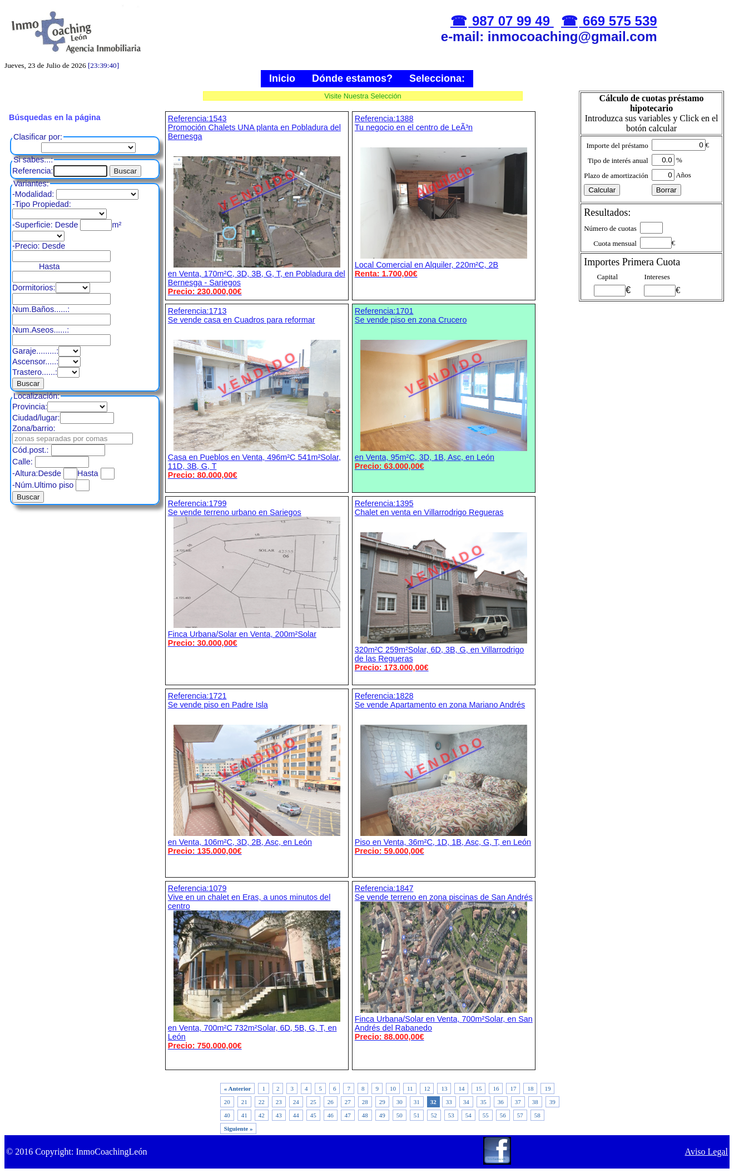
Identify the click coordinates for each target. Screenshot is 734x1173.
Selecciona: (437, 78)
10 (393, 1088)
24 (296, 1101)
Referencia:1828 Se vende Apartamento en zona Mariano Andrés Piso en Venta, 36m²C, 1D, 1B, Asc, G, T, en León (444, 773)
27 (348, 1101)
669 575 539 (618, 20)
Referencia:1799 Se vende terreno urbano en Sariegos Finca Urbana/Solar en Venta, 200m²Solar (257, 573)
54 (468, 1115)
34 (466, 1101)
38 (535, 1101)
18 (530, 1088)
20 (227, 1101)
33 (449, 1101)
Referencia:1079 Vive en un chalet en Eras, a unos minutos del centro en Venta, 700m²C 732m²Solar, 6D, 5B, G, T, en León (257, 967)
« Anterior (237, 1088)
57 (520, 1115)
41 (244, 1115)
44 (296, 1115)
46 (331, 1115)
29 (382, 1101)
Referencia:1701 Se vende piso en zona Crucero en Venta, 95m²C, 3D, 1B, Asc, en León (444, 388)
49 (382, 1115)
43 (279, 1115)
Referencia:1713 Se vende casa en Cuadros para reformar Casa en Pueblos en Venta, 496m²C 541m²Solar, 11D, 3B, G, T (257, 392)
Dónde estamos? (352, 78)
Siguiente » (238, 1128)
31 (417, 1101)
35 (483, 1101)
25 (313, 1101)
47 (348, 1115)
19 (547, 1088)
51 (417, 1115)
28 (365, 1101)
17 (513, 1088)
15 (478, 1088)
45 (313, 1115)
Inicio (282, 78)
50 (399, 1115)
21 (244, 1101)
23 (279, 1101)
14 (461, 1088)
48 (365, 1115)
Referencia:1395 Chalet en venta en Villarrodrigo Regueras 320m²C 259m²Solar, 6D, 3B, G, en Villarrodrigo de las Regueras (444, 585)
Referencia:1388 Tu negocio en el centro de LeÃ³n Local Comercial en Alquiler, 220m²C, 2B (444, 196)
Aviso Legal (706, 1151)
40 (227, 1115)
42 (262, 1115)
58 (537, 1115)
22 (262, 1101)
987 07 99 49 (510, 20)
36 (501, 1101)
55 (486, 1115)
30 (399, 1101)
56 (503, 1115)
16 (496, 1088)
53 (451, 1115)
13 (444, 1088)
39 (552, 1101)
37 (518, 1101)
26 (331, 1101)
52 (434, 1115)
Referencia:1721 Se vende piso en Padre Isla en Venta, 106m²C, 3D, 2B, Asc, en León (257, 773)
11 (410, 1088)
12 (427, 1088)
